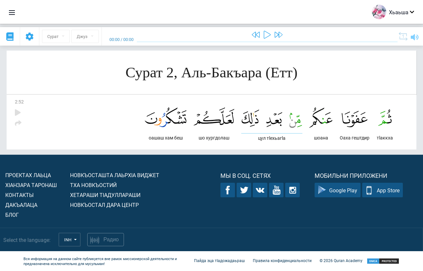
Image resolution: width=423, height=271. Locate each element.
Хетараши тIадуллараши (105, 194)
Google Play (337, 190)
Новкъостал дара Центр (104, 204)
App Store (382, 190)
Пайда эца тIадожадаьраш (219, 260)
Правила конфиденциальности (282, 260)
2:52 (19, 101)
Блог (12, 214)
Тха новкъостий (93, 184)
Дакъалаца (21, 204)
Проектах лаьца (28, 175)
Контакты (19, 194)
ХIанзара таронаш (31, 184)
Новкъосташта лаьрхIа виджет (114, 175)
